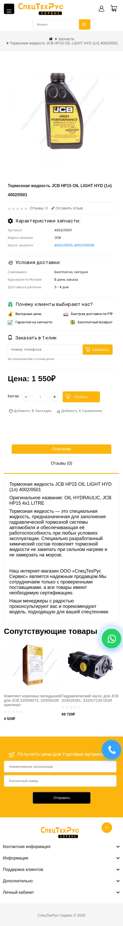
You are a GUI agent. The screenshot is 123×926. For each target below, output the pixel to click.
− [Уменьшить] (26, 397)
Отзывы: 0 (39, 208)
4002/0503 (63, 245)
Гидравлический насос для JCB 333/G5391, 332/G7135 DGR (90, 698)
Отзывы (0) (61, 463)
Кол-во (13, 396)
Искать (84, 24)
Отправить (62, 798)
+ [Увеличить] (54, 397)
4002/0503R (84, 245)
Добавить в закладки (33, 411)
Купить (81, 397)
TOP (107, 827)
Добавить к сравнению (81, 411)
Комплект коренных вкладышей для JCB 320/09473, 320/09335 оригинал (32, 700)
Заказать (100, 349)
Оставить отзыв (67, 208)
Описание (61, 449)
